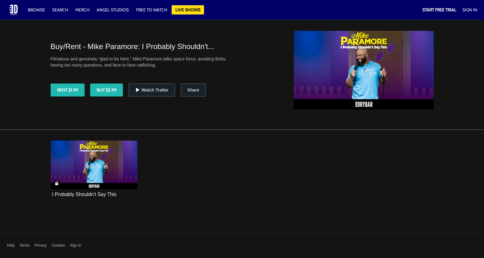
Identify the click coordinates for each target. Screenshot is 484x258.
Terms (24, 245)
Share (193, 90)
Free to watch (151, 10)
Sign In (469, 10)
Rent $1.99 (67, 90)
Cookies (58, 245)
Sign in (75, 245)
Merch (82, 10)
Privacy (41, 245)
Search (60, 10)
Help (11, 245)
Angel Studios (113, 10)
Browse (37, 10)
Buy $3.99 (106, 90)
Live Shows (187, 10)
